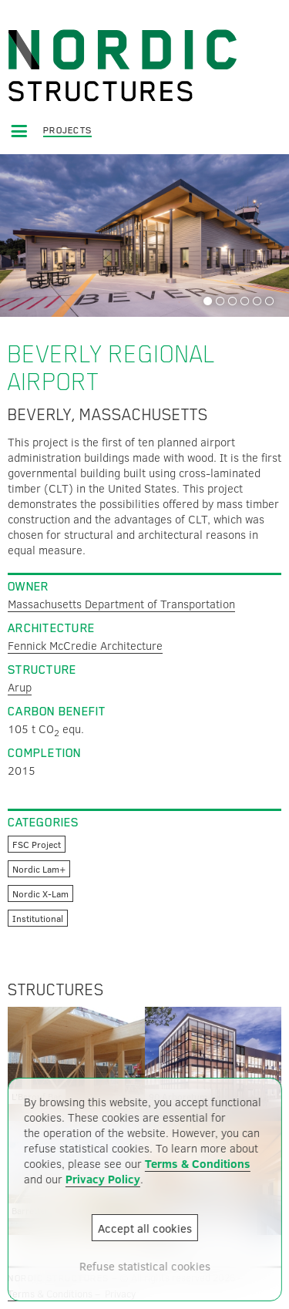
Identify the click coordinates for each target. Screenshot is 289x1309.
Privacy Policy (102, 1178)
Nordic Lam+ (39, 869)
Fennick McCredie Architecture (85, 645)
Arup (20, 687)
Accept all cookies (145, 1228)
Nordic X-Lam (40, 893)
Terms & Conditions (197, 1163)
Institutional (37, 918)
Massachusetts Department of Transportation (121, 603)
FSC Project (36, 844)
